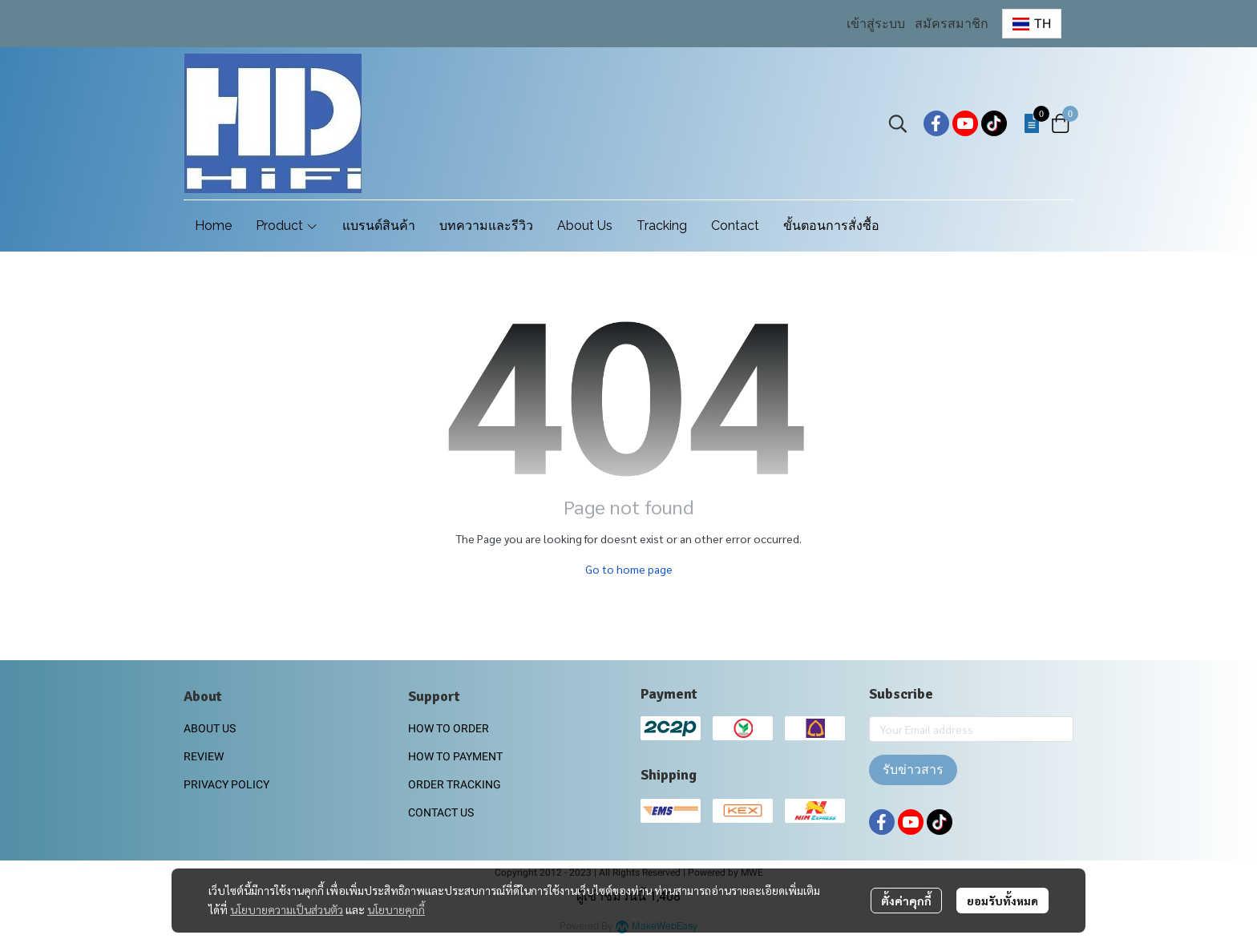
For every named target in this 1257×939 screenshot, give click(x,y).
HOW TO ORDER (448, 728)
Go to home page (629, 569)
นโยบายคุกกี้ (396, 909)
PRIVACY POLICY (226, 784)
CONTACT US (441, 812)
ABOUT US (210, 728)
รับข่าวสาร (913, 769)
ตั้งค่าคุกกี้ (906, 900)
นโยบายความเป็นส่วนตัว (286, 909)
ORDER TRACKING (454, 784)
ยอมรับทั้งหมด (1002, 900)
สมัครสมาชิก (951, 23)
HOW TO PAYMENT (455, 756)
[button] (1031, 23)
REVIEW (204, 756)
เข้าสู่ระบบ (876, 23)
